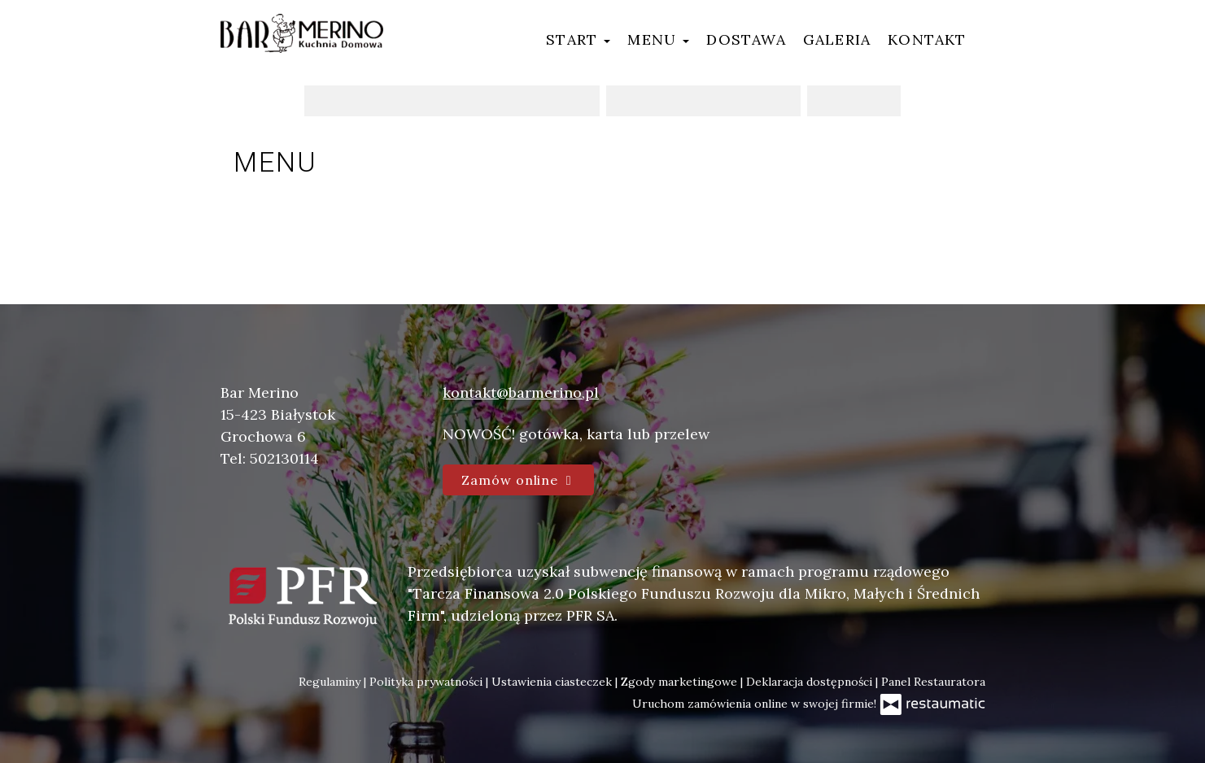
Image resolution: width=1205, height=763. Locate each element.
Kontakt (927, 39)
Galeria (837, 39)
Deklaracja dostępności (810, 681)
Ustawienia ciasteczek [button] (553, 681)
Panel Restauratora (933, 681)
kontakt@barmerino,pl (521, 392)
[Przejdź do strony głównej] (301, 33)
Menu (658, 39)
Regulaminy (331, 681)
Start (578, 39)
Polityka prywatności (427, 681)
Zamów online (518, 480)
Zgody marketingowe (680, 681)
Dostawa (745, 39)
